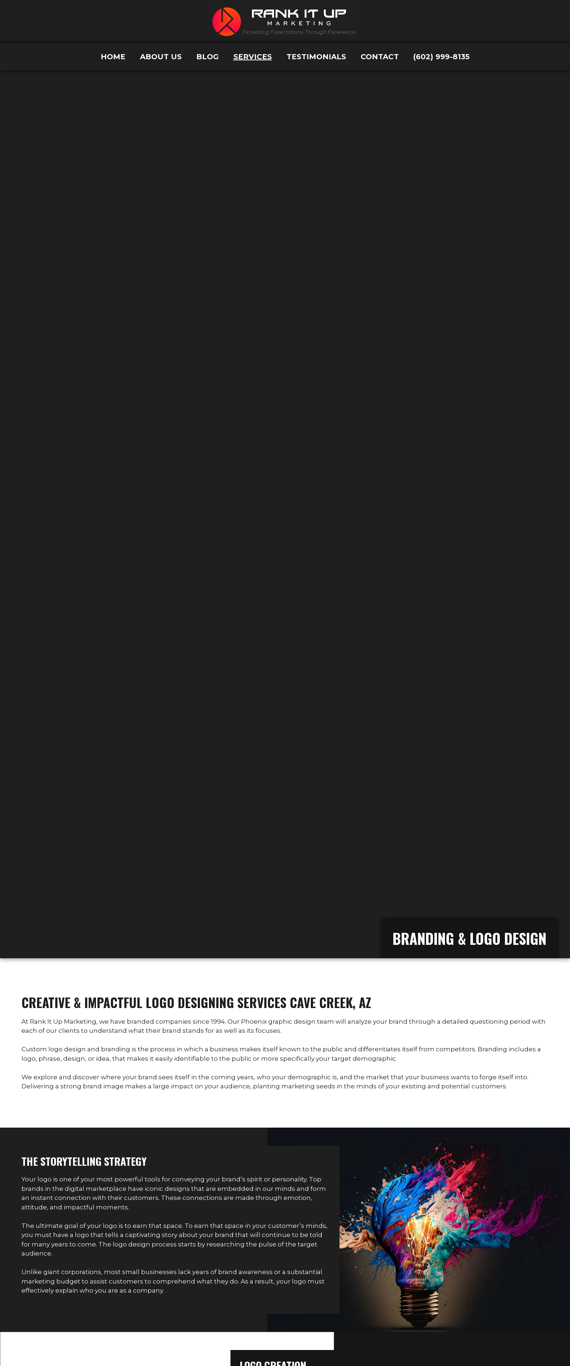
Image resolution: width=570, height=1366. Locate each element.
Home (113, 56)
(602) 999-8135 (441, 56)
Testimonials (316, 56)
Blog (207, 56)
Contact (380, 56)
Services (252, 56)
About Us (161, 56)
